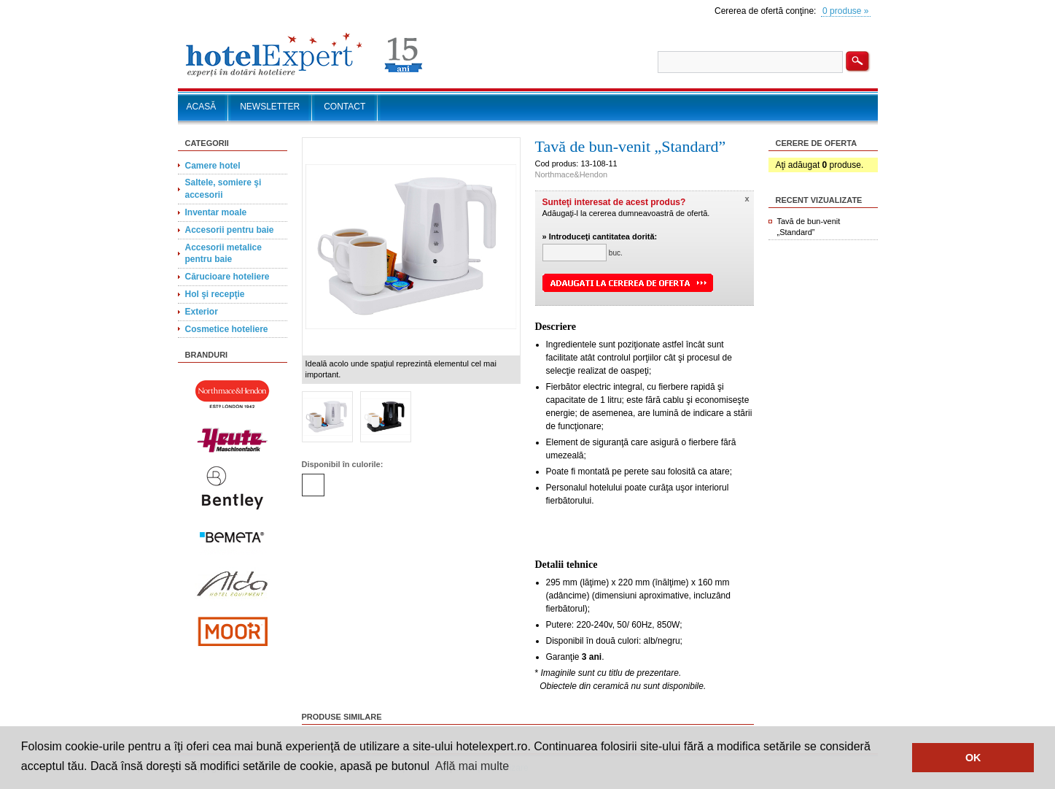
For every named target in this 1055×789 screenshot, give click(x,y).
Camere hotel (213, 166)
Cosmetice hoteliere (226, 329)
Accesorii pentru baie (229, 230)
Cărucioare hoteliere (227, 277)
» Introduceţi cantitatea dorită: (600, 236)
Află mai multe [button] (472, 766)
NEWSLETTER (270, 106)
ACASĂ (202, 106)
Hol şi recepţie (215, 294)
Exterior (201, 312)
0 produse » (845, 11)
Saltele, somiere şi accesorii (223, 188)
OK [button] (973, 757)
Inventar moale (216, 212)
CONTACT (344, 106)
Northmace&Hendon (571, 174)
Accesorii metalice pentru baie (223, 253)
